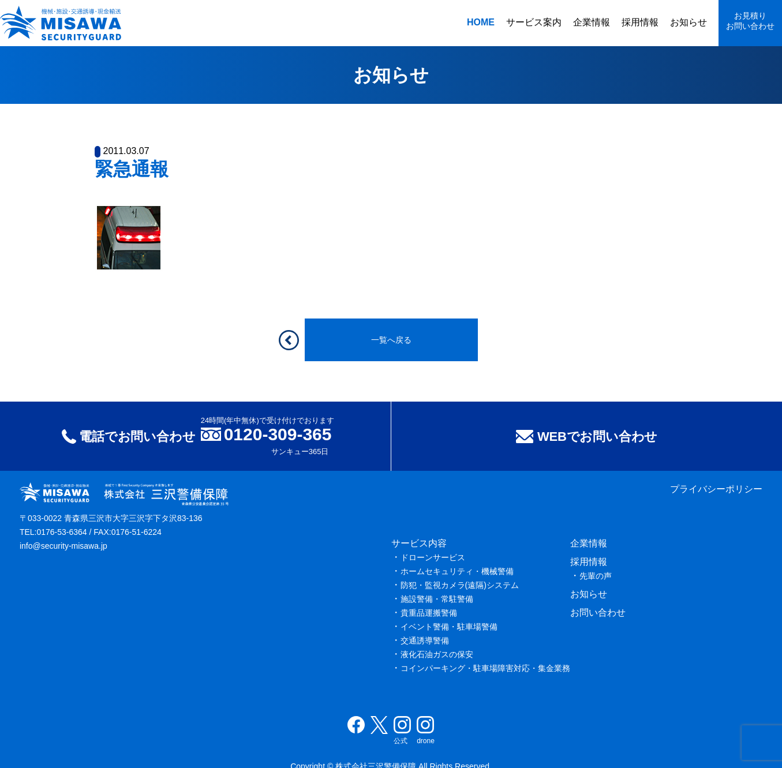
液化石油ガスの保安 (437, 654)
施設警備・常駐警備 (437, 599)
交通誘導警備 (425, 640)
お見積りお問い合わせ (750, 21)
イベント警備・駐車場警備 (449, 626)
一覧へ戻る (391, 339)
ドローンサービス (433, 557)
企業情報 (591, 22)
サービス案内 (534, 22)
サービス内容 (419, 543)
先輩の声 (595, 575)
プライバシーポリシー (716, 489)
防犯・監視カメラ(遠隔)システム (460, 585)
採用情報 (640, 22)
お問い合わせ (598, 612)
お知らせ (688, 22)
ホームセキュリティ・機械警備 (457, 571)
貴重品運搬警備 (429, 612)
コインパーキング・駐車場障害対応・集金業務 (485, 668)
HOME (481, 22)
